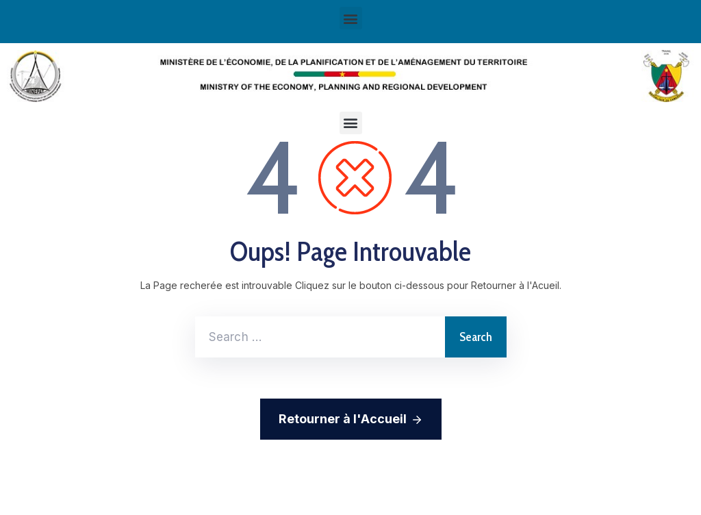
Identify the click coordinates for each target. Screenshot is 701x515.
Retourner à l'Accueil (351, 420)
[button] (351, 123)
